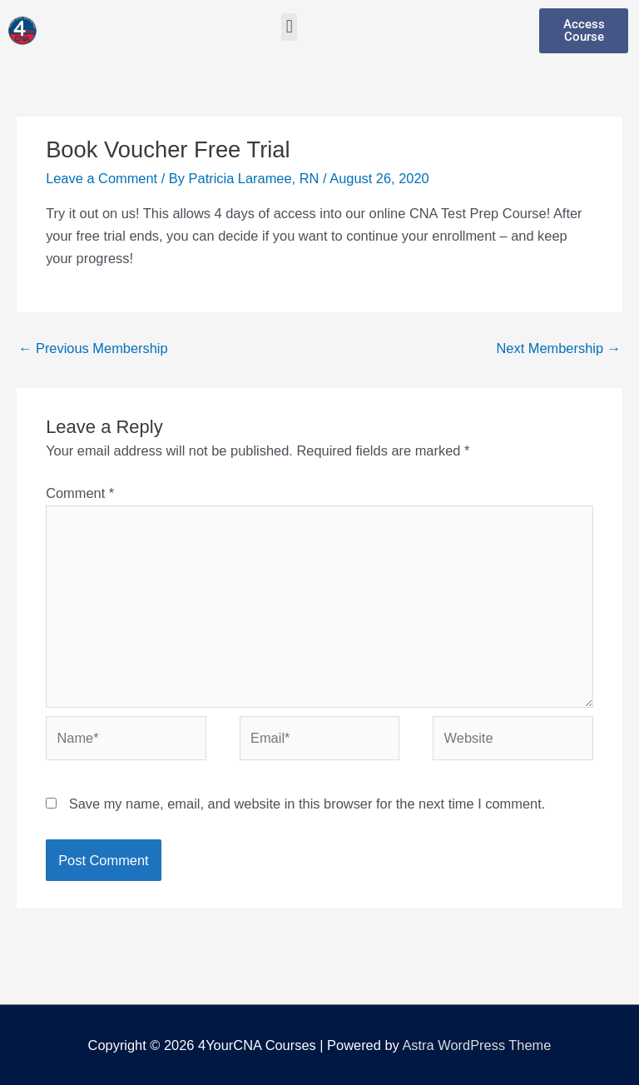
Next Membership (558, 348)
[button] (289, 27)
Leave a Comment (101, 178)
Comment (80, 492)
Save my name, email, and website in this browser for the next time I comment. (307, 803)
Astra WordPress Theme (476, 1045)
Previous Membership (93, 348)
